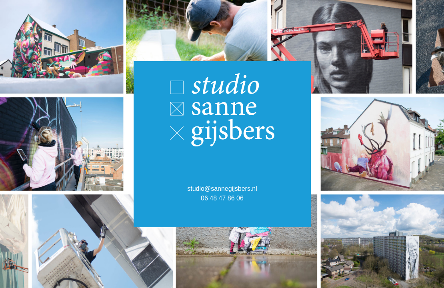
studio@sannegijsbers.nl (222, 188)
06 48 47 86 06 (222, 197)
